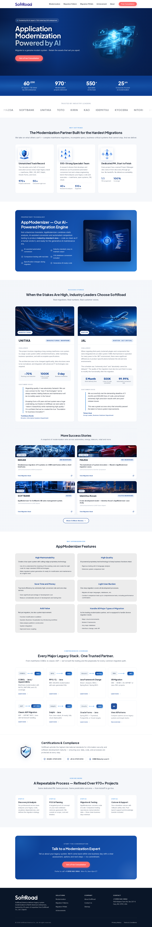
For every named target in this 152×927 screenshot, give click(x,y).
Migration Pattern (70, 4)
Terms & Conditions (130, 922)
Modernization (54, 4)
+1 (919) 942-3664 (120, 899)
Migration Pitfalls (86, 4)
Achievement (102, 4)
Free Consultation (127, 4)
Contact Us (88, 903)
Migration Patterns (62, 903)
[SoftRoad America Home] (23, 4)
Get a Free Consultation (29, 58)
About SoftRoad (90, 899)
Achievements (61, 910)
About (112, 4)
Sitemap (87, 907)
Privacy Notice (116, 922)
